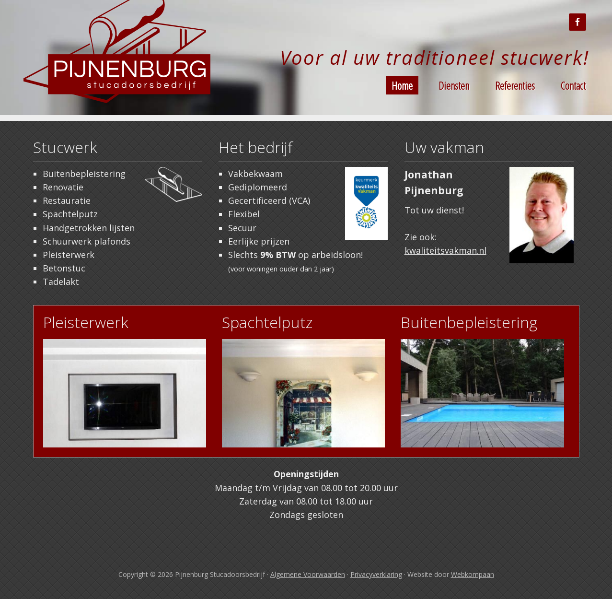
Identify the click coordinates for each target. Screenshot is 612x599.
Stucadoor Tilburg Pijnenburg (119, 57)
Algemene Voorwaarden (307, 574)
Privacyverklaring (376, 574)
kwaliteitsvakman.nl (445, 250)
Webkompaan (472, 574)
